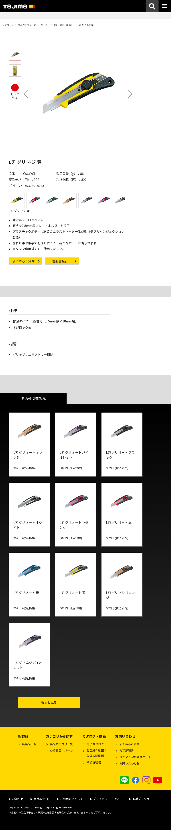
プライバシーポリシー (106, 799)
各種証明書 (126, 750)
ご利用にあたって (70, 799)
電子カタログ (95, 744)
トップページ (6, 24)
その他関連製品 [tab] (33, 398)
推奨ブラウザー (141, 799)
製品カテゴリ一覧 (27, 24)
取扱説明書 (94, 762)
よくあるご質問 (129, 744)
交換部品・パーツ (61, 750)
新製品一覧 (29, 744)
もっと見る (58, 702)
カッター (45, 24)
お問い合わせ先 (129, 763)
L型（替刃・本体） (63, 24)
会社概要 (40, 799)
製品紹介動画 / (94, 753)
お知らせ (16, 799)
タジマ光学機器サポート (135, 757)
